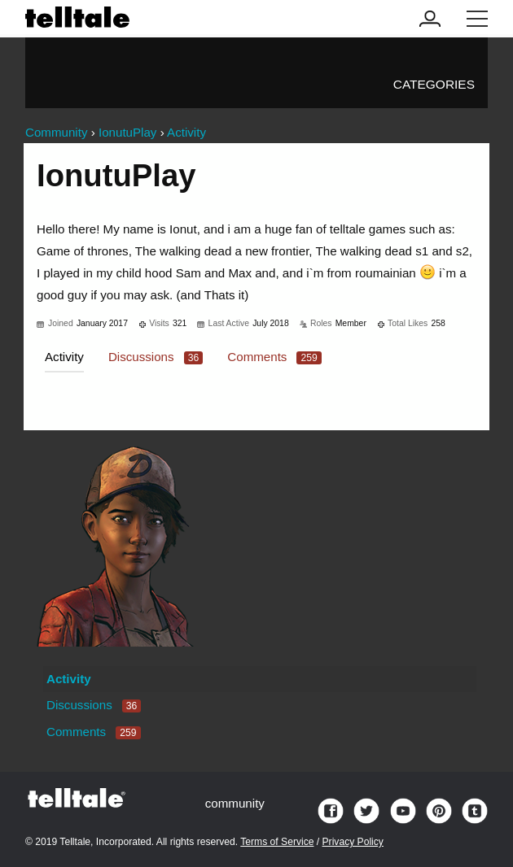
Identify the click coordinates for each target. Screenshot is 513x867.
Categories (434, 84)
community (235, 803)
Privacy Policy (353, 841)
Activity (64, 357)
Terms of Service (277, 841)
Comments (274, 357)
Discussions (155, 357)
